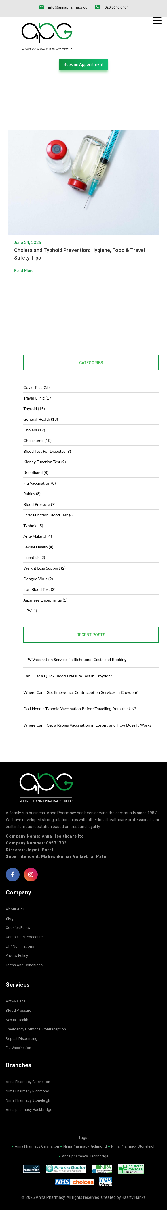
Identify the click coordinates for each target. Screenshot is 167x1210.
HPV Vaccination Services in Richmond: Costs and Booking (74, 659)
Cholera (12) (34, 429)
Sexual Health (17, 1020)
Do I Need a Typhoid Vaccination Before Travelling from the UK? (79, 708)
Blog (10, 918)
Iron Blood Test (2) (39, 589)
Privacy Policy (17, 956)
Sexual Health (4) (38, 546)
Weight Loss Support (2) (44, 568)
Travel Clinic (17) (37, 397)
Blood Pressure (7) (39, 504)
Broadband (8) (35, 472)
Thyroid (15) (34, 408)
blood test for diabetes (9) (47, 451)
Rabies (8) (31, 493)
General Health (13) (40, 419)
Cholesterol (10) (37, 440)
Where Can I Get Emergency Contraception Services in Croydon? (80, 692)
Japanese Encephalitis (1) (45, 600)
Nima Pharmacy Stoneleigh (28, 1100)
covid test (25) (36, 387)
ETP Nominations (20, 946)
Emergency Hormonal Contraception (36, 1029)
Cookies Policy (18, 927)
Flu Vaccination (18, 1048)
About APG (15, 909)
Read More (24, 270)
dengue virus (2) (38, 578)
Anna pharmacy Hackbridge (29, 1110)
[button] (83, 64)
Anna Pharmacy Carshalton (28, 1082)
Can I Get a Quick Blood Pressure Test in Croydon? (67, 675)
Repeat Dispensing (21, 1038)
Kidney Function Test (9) (44, 461)
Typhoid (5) (33, 525)
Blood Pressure (18, 1011)
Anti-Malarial (16, 1001)
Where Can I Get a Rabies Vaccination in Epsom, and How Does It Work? (87, 725)
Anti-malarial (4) (37, 536)
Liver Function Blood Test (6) (48, 514)
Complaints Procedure (24, 937)
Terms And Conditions (24, 965)
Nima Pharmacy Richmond (27, 1091)
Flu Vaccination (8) (39, 483)
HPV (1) (30, 610)
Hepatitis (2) (34, 557)
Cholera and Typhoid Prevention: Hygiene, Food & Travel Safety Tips (79, 254)
